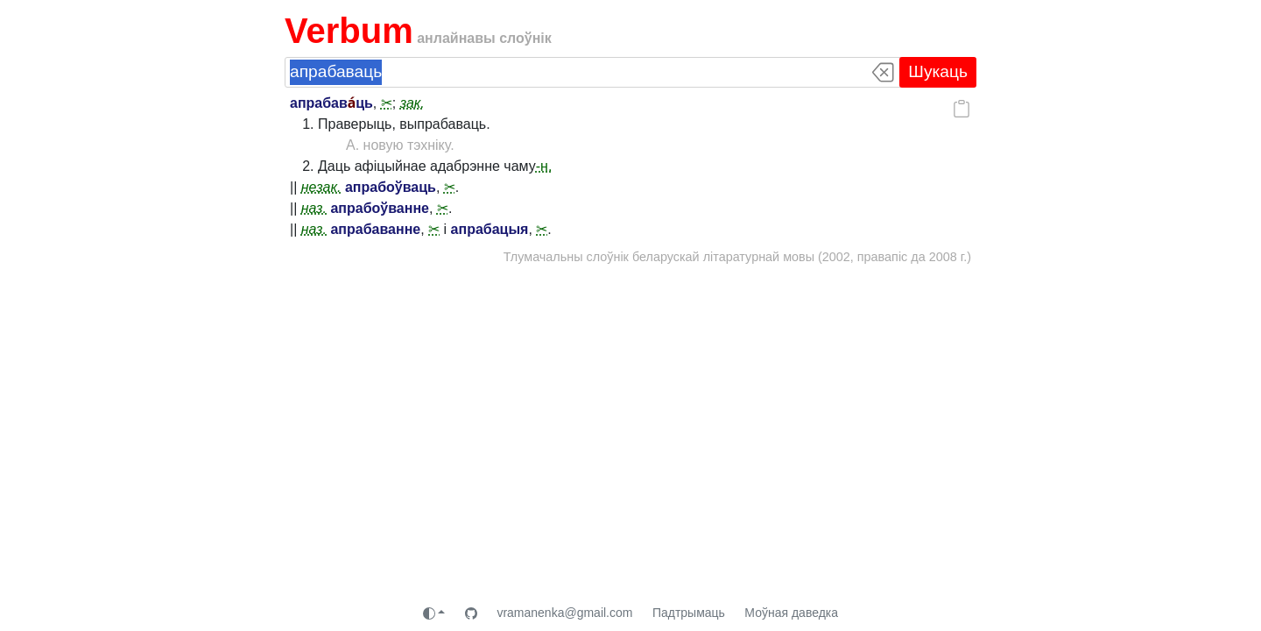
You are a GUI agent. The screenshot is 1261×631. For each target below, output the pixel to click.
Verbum (349, 30)
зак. (412, 103)
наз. (314, 208)
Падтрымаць (688, 613)
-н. (544, 166)
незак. (321, 187)
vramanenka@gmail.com (564, 613)
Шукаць (938, 71)
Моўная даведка (791, 613)
